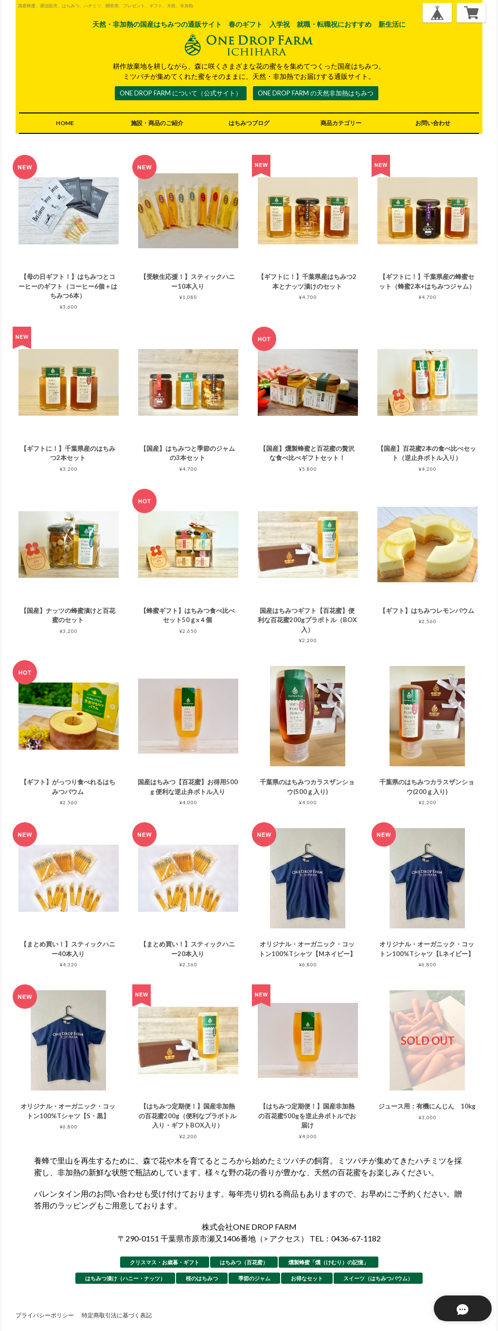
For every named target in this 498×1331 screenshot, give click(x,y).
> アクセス (282, 1238)
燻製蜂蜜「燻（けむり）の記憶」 (328, 1262)
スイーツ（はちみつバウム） (378, 1278)
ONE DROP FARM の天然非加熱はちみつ (316, 93)
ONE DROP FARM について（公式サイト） (181, 93)
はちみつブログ (249, 123)
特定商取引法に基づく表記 (117, 1315)
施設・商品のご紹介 (157, 123)
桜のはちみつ (202, 1278)
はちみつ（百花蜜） (244, 1262)
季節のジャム (254, 1278)
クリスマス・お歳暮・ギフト (164, 1262)
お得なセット (307, 1278)
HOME (65, 123)
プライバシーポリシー (45, 1315)
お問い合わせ (432, 123)
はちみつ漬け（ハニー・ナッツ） (125, 1278)
